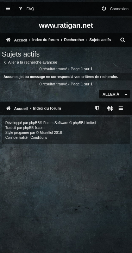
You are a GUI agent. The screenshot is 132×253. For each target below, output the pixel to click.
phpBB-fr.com (34, 128)
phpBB (34, 123)
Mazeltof (46, 133)
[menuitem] (25, 9)
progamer (21, 133)
